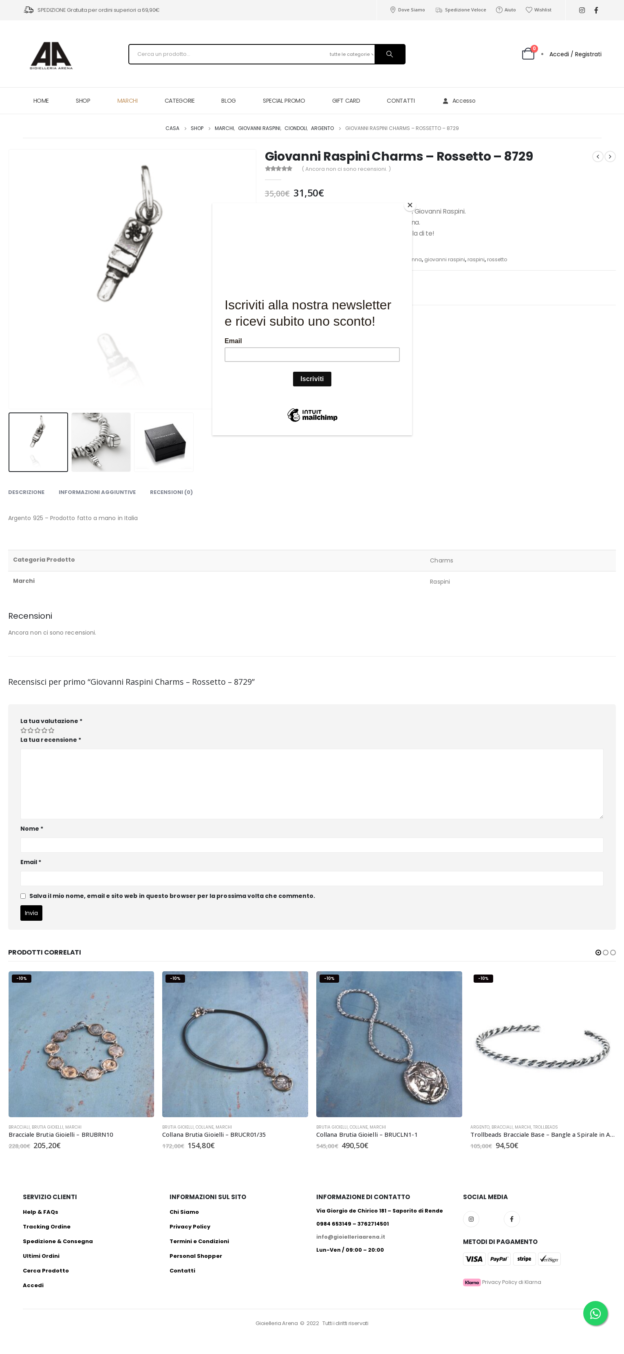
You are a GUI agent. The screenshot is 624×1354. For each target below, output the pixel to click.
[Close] (410, 205)
